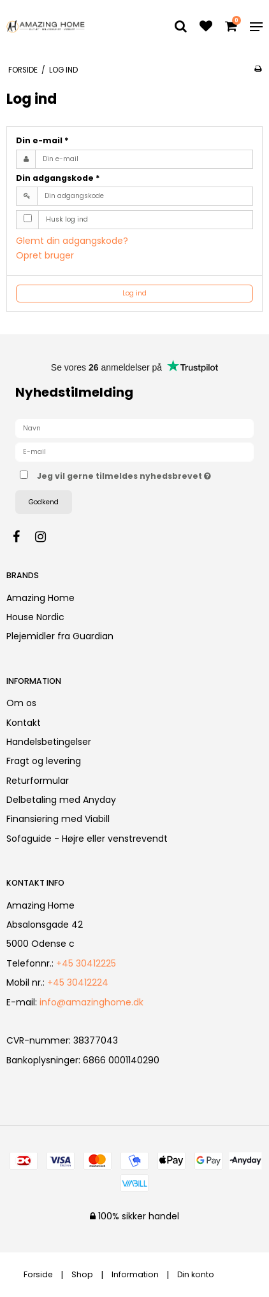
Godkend (44, 502)
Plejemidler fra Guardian (59, 636)
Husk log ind (67, 219)
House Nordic (35, 617)
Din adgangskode (58, 178)
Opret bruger (45, 255)
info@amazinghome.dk (91, 1002)
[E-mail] (134, 451)
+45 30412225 (86, 963)
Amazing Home (40, 598)
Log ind (134, 293)
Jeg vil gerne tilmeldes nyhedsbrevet (124, 473)
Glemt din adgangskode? (72, 240)
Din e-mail (42, 140)
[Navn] (134, 428)
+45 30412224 (77, 982)
